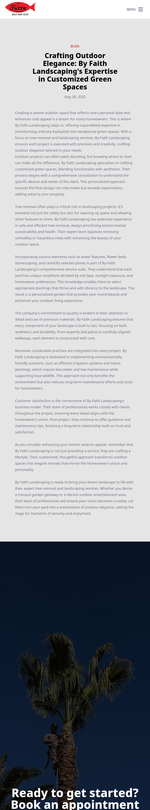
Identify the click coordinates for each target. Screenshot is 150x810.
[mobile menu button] (140, 9)
